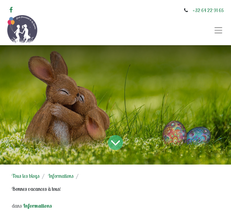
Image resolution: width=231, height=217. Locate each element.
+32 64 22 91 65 (208, 10)
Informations (60, 175)
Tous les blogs (25, 175)
